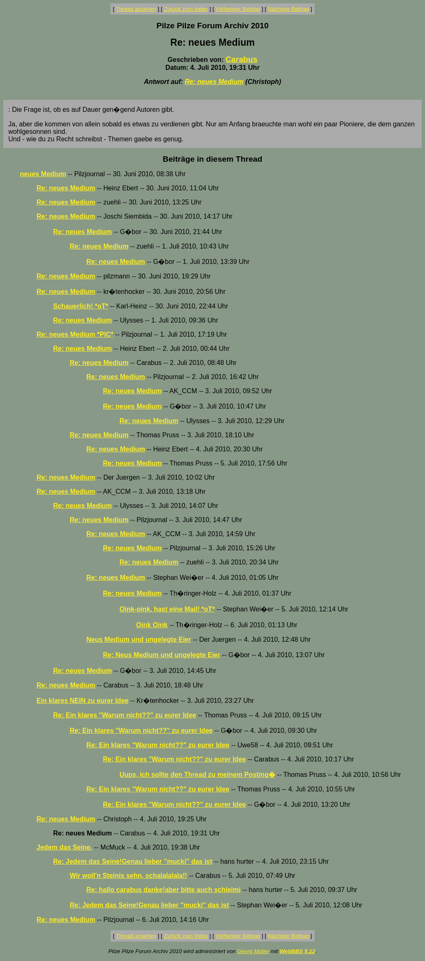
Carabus (241, 59)
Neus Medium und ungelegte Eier (138, 639)
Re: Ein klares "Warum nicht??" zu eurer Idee (124, 715)
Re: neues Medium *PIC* (75, 334)
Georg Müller (253, 951)
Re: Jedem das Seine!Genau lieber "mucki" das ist (132, 861)
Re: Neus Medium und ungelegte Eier (161, 654)
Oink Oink (152, 624)
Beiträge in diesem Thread (212, 159)
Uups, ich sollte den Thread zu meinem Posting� (197, 774)
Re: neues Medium (214, 81)
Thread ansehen (136, 9)
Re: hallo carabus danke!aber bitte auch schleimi (163, 889)
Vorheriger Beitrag (237, 9)
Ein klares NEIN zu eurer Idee (82, 700)
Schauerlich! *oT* (80, 306)
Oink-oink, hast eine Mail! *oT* (167, 609)
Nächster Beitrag (288, 9)
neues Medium (43, 173)
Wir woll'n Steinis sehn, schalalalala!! (128, 875)
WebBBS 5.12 (297, 951)
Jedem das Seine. (64, 847)
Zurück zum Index (186, 9)
